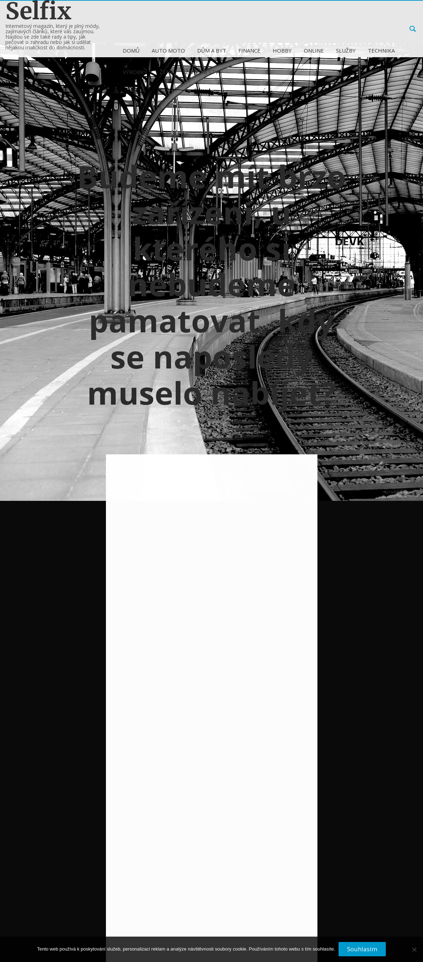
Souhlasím (362, 949)
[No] (414, 952)
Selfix (38, 11)
